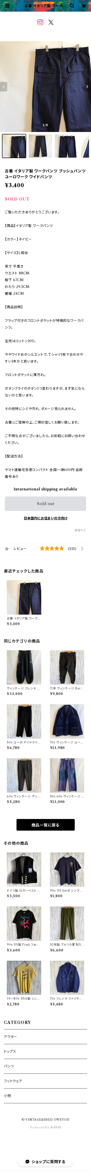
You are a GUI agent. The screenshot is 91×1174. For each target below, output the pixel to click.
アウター (10, 1037)
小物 (7, 1096)
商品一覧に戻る (46, 825)
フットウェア (13, 1081)
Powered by (45, 1127)
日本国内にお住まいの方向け (45, 518)
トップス (10, 1051)
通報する (80, 530)
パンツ (9, 1066)
